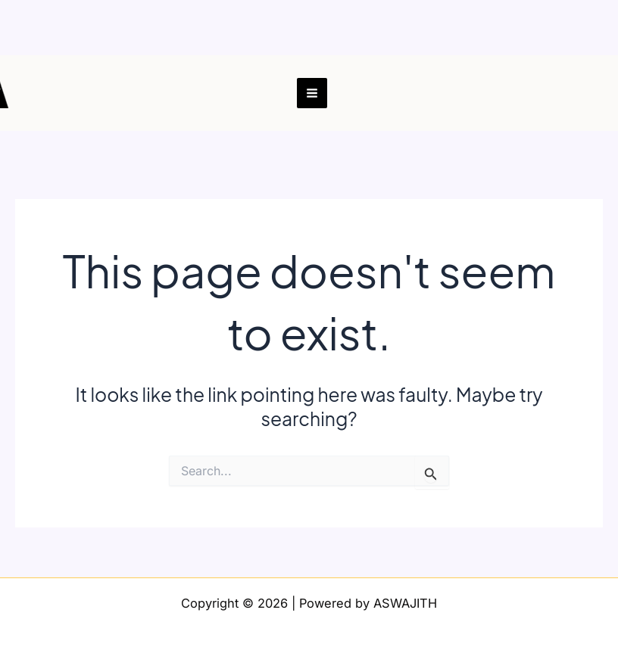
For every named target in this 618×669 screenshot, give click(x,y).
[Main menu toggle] (312, 93)
